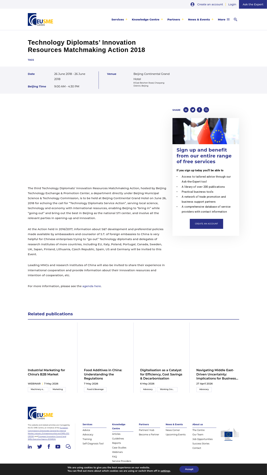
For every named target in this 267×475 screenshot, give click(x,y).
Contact (196, 448)
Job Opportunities (202, 439)
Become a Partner (149, 434)
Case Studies (119, 447)
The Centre (198, 430)
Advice (86, 430)
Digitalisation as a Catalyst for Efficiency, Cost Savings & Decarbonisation (161, 374)
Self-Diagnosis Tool (93, 443)
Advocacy (148, 389)
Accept (189, 469)
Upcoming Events (176, 434)
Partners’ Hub (146, 430)
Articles (116, 434)
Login (232, 4)
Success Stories (200, 443)
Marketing (58, 389)
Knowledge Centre (145, 19)
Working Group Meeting (168, 389)
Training (87, 439)
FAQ (114, 456)
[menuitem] (119, 19)
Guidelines (118, 438)
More (221, 19)
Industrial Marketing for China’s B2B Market (46, 372)
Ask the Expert (253, 4)
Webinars (117, 452)
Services (117, 19)
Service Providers (121, 461)
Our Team (197, 434)
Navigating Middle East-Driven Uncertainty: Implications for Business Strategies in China (216, 374)
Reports (116, 443)
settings (165, 471)
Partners (173, 19)
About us (197, 424)
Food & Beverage (95, 389)
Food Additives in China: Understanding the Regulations (103, 374)
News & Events (199, 19)
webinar (34, 383)
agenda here (91, 286)
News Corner (173, 430)
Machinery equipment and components (39, 389)
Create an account (210, 4)
